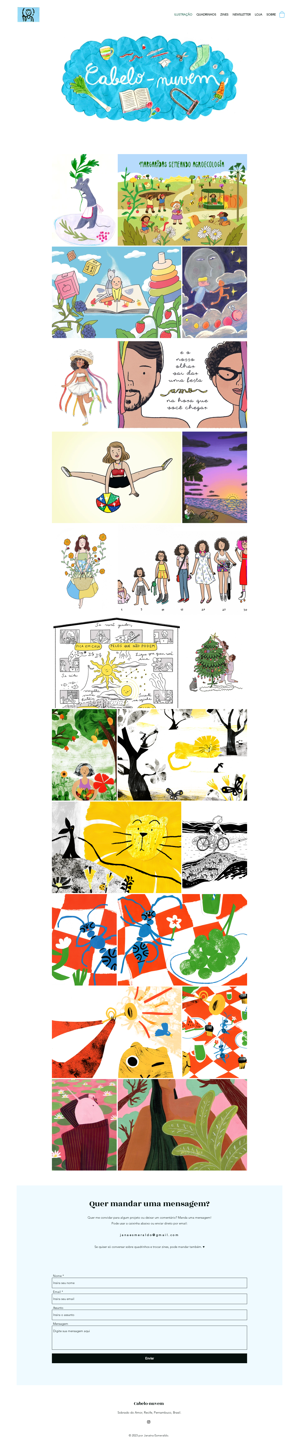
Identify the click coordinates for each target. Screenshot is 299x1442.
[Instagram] (149, 1422)
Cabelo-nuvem (149, 1403)
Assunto (58, 1307)
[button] (282, 14)
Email (57, 1291)
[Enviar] (149, 1358)
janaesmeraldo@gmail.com (149, 1235)
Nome (57, 1275)
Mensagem (60, 1323)
